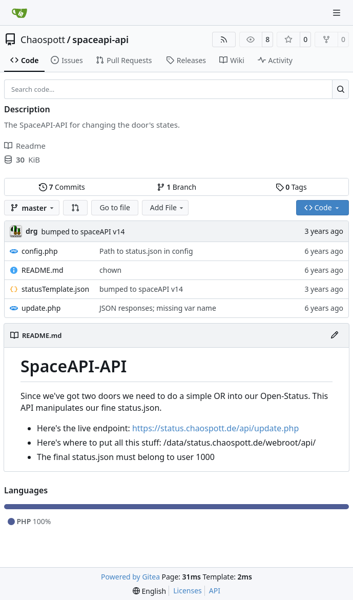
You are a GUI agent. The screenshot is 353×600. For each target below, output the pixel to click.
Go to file (114, 207)
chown (110, 270)
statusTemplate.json (55, 289)
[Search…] (340, 89)
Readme (25, 146)
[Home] (19, 13)
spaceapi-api (100, 39)
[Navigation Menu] (337, 12)
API (214, 590)
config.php (40, 251)
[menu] (149, 591)
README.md (43, 270)
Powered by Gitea (130, 577)
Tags (291, 187)
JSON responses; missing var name (157, 308)
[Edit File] (334, 335)
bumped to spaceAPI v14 (82, 231)
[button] (75, 207)
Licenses (187, 590)
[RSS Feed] (224, 39)
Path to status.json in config (146, 251)
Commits (62, 187)
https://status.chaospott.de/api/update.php (215, 428)
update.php (41, 308)
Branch (177, 187)
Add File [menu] (167, 207)
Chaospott (42, 39)
